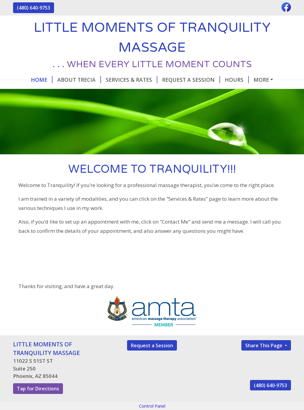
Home (28, 79)
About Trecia (66, 79)
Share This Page (264, 358)
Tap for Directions (38, 401)
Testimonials (37, 92)
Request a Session (152, 358)
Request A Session (178, 79)
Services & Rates (118, 79)
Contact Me (260, 79)
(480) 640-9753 (33, 7)
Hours (224, 79)
